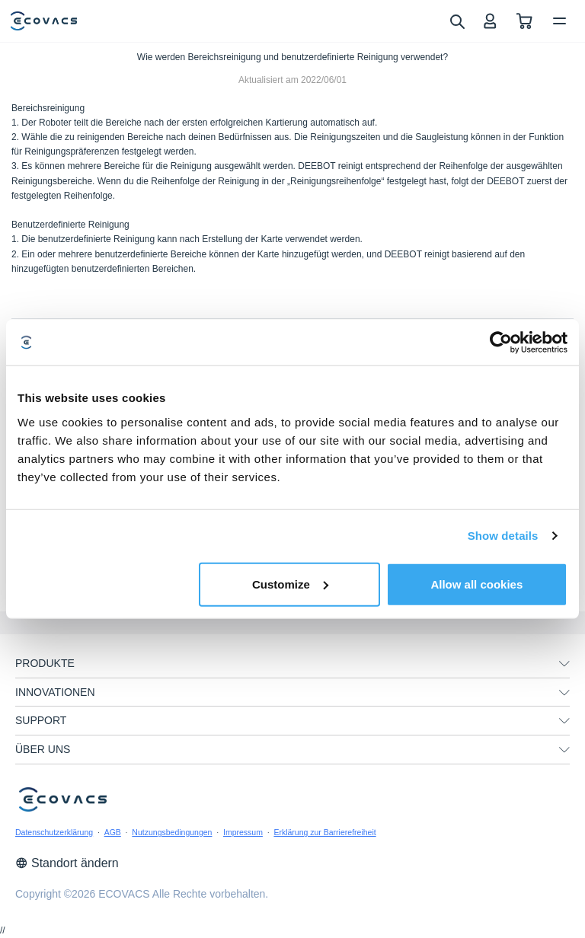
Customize (290, 583)
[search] (456, 21)
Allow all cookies (476, 583)
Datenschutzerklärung (54, 832)
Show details (503, 535)
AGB (112, 832)
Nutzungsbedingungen (172, 832)
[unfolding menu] (564, 663)
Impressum (243, 832)
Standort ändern (67, 863)
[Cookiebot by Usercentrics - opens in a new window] (500, 342)
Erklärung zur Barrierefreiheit (324, 832)
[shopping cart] (524, 21)
